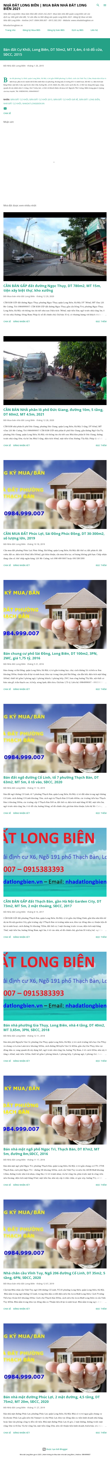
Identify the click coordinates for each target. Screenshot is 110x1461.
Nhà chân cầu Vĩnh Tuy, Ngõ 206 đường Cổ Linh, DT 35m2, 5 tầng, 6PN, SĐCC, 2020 (54, 1275)
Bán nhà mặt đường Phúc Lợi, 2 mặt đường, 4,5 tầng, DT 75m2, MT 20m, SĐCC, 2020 (51, 1399)
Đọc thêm (101, 321)
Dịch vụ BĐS (76, 30)
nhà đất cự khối (12, 103)
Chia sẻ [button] (7, 113)
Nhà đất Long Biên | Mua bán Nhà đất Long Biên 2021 (45, 7)
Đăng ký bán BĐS (54, 30)
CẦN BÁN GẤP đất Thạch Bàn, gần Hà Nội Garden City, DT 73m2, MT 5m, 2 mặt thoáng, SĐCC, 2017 (52, 903)
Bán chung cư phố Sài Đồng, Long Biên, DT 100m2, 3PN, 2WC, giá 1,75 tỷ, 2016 (50, 655)
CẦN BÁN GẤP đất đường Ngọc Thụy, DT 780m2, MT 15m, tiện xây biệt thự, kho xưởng (52, 288)
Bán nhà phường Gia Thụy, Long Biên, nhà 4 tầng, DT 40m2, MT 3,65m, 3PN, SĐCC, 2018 (54, 1027)
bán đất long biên (89, 99)
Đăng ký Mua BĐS (30, 30)
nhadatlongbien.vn (33, 103)
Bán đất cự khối (19, 99)
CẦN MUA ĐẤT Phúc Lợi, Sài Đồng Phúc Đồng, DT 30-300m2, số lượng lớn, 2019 (54, 535)
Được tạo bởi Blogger (55, 1449)
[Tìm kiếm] (98, 5)
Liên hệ (92, 30)
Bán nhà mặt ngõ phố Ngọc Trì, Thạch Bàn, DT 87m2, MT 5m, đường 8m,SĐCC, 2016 (51, 1151)
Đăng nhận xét (21, 321)
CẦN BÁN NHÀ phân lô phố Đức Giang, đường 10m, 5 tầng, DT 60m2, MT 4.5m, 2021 (53, 412)
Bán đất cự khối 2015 (40, 99)
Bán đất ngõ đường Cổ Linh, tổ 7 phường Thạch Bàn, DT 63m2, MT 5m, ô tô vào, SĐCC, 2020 (51, 779)
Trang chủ (8, 30)
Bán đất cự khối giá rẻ (65, 99)
